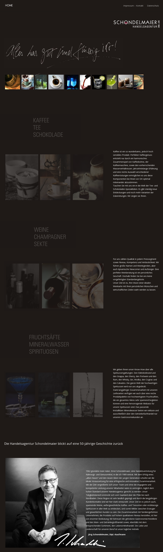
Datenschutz (153, 5)
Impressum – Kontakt (133, 5)
